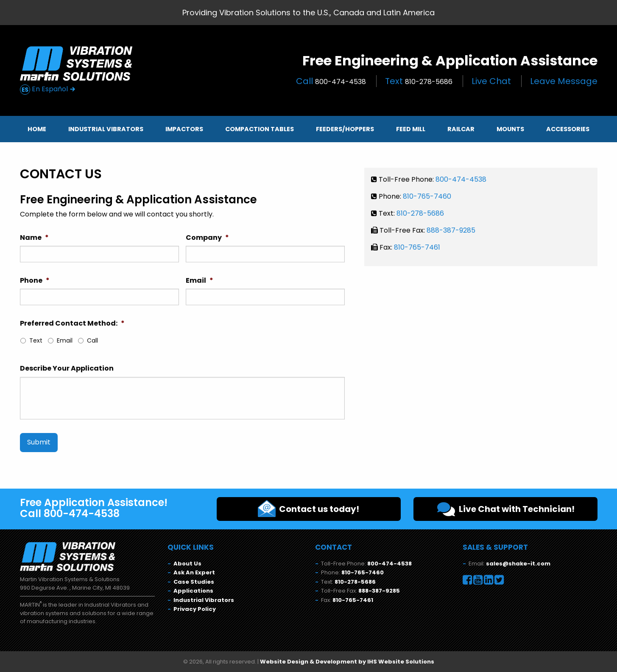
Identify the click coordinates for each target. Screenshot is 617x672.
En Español (47, 89)
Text (418, 81)
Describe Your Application (67, 368)
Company (207, 237)
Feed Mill (410, 129)
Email (199, 280)
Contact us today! (308, 508)
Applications (193, 591)
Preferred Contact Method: (72, 323)
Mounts (510, 129)
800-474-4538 (461, 179)
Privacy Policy (194, 609)
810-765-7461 (417, 247)
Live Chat (491, 81)
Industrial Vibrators (105, 129)
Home (37, 129)
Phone (35, 280)
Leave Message (563, 81)
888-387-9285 (451, 230)
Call (331, 81)
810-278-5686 (420, 213)
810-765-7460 (427, 196)
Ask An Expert (194, 572)
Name (34, 237)
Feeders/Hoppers (345, 129)
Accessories (567, 129)
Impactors (184, 129)
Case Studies (193, 582)
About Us (187, 564)
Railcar (461, 129)
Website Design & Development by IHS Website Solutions (347, 662)
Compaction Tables (259, 129)
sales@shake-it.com (518, 564)
